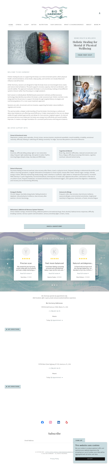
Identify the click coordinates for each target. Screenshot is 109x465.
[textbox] (47, 440)
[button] (99, 13)
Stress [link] (18, 24)
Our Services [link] (56, 24)
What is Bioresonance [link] (74, 24)
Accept (90, 462)
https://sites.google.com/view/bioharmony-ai (59, 452)
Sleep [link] (26, 24)
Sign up (79, 440)
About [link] (89, 24)
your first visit (85, 55)
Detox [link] (34, 24)
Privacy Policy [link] (54, 459)
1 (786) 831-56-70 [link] (54, 311)
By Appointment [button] (56, 320)
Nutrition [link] (43, 24)
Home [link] (11, 24)
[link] (54, 13)
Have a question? (54, 226)
